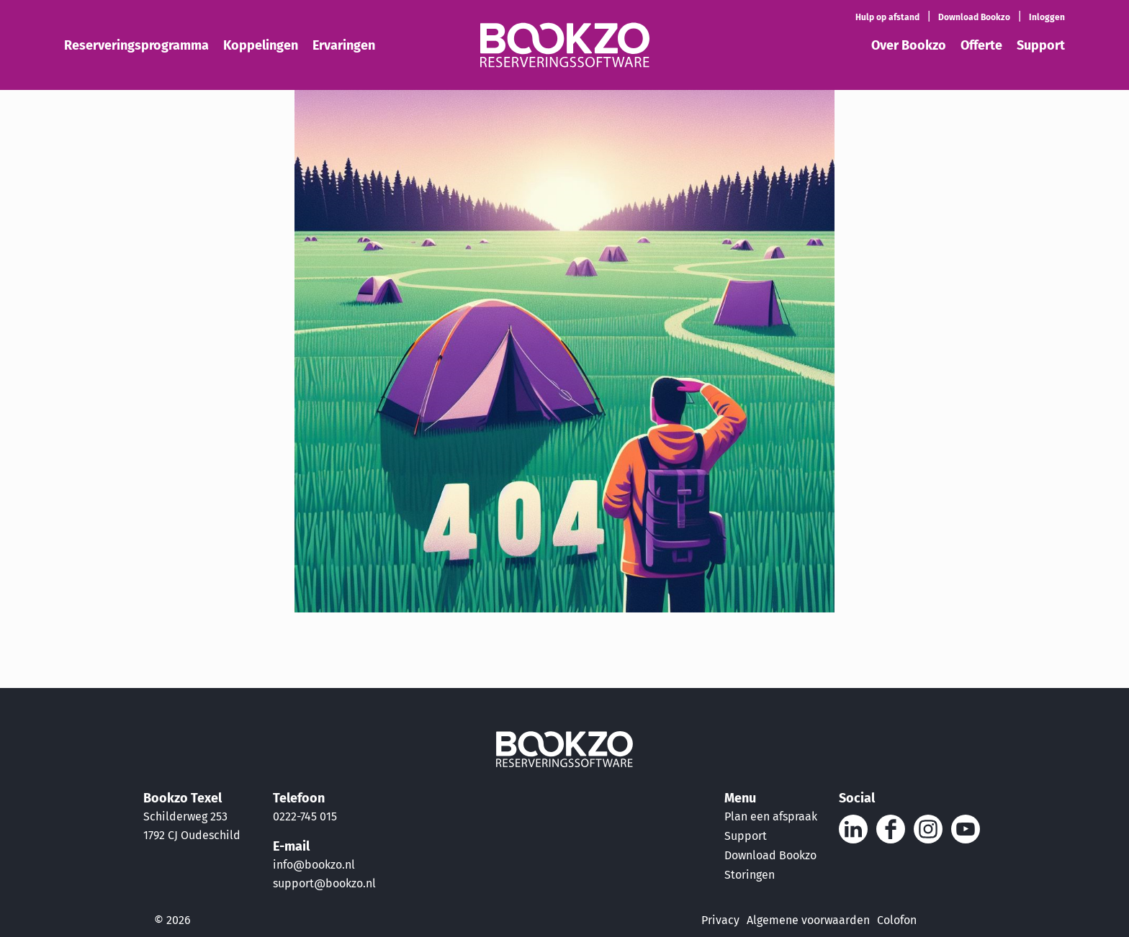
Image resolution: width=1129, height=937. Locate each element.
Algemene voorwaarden (808, 920)
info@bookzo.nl (314, 865)
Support (745, 836)
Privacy (720, 920)
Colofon (897, 920)
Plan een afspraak (770, 816)
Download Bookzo (770, 855)
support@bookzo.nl (324, 883)
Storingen (749, 875)
